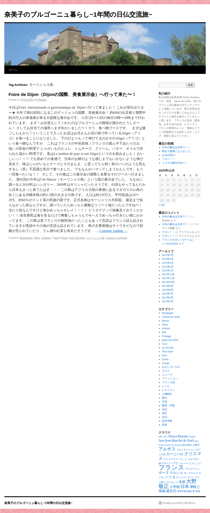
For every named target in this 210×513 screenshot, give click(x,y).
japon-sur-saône (170, 339)
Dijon (37, 237)
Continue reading (113, 231)
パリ (175, 463)
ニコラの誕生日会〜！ (175, 162)
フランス (171, 467)
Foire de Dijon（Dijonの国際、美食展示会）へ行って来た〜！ (72, 94)
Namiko (42, 99)
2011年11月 (168, 278)
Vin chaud (175, 445)
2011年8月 (168, 289)
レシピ (166, 386)
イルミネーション (185, 450)
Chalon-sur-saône (171, 316)
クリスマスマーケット (175, 459)
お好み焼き (186, 445)
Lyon (164, 343)
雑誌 (189, 491)
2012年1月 (168, 270)
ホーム (13, 69)
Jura (161, 440)
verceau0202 (171, 243)
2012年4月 (168, 258)
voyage (166, 363)
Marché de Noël (183, 440)
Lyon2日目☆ (169, 155)
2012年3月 (168, 262)
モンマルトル (191, 473)
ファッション (169, 378)
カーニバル (174, 454)
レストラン (168, 390)
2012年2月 (168, 266)
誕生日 (171, 491)
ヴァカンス (172, 482)
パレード (184, 463)
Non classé (167, 351)
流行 (164, 413)
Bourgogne (26, 237)
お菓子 (196, 445)
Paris (164, 355)
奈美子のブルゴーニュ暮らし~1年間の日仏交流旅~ (78, 14)
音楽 (164, 424)
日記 (164, 409)
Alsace (172, 436)
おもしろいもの (171, 366)
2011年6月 (168, 297)
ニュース (167, 374)
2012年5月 (168, 255)
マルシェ (176, 472)
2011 (165, 436)
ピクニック (195, 463)
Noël (167, 445)
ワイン (190, 477)
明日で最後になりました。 (177, 151)
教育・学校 (168, 405)
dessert (165, 320)
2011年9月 (168, 285)
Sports (165, 359)
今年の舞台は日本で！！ (176, 147)
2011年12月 (168, 274)
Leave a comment (117, 237)
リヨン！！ (168, 158)
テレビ (166, 370)
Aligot (64, 237)
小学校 (175, 487)
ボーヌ (164, 472)
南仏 (164, 397)
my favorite (168, 347)
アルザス (167, 449)
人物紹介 (167, 393)
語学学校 (167, 420)
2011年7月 (168, 293)
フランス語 (168, 382)
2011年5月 (168, 301)
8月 (160, 436)
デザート (166, 463)
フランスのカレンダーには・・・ (181, 239)
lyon (168, 440)
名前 (182, 482)
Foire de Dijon (77, 237)
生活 (164, 417)
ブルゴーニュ (192, 469)
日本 (184, 486)
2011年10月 (168, 282)
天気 (164, 401)
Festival (45, 237)
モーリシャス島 (96, 237)
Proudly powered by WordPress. (179, 502)
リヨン (174, 477)
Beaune (183, 436)
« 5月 (162, 204)
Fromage (166, 336)
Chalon (192, 436)
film (164, 332)
